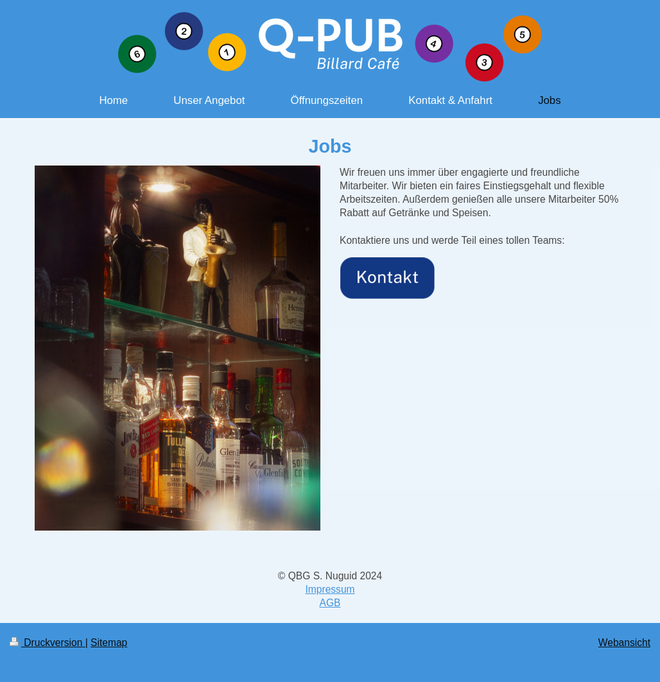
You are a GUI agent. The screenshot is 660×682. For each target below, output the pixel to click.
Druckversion (47, 642)
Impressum (329, 589)
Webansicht (624, 642)
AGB (330, 602)
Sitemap (109, 642)
